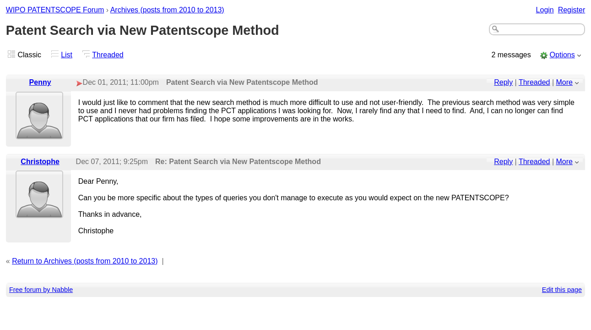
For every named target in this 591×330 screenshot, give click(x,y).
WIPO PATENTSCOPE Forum (55, 10)
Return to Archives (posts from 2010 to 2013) (84, 261)
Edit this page (562, 289)
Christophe (40, 161)
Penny (40, 82)
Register (572, 10)
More (564, 82)
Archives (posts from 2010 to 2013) (167, 10)
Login (545, 10)
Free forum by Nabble (41, 289)
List (66, 55)
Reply (503, 82)
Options (562, 55)
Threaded (108, 55)
